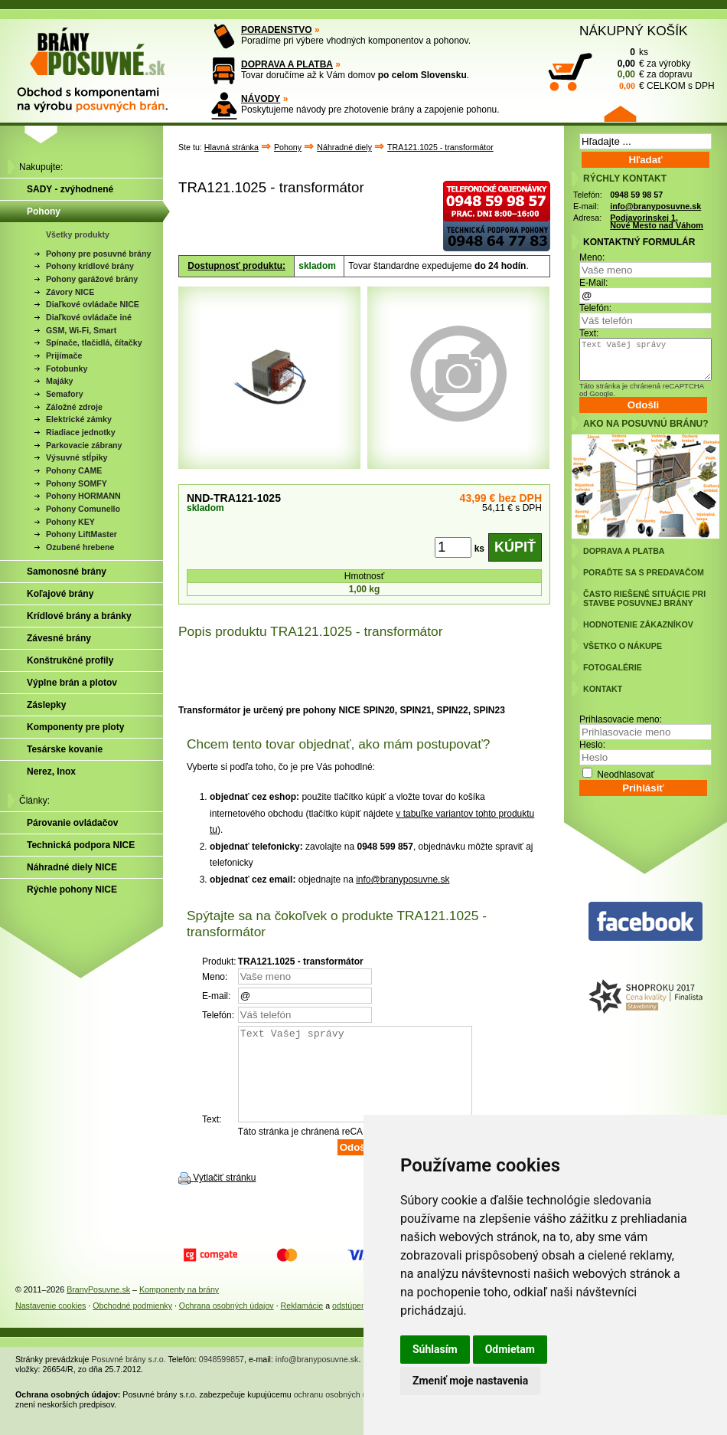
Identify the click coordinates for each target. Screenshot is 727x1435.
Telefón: (595, 308)
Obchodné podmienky (132, 1324)
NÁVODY (260, 98)
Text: (588, 333)
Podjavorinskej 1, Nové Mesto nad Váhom (656, 222)
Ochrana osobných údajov (226, 1324)
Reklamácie (302, 1324)
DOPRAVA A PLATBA (287, 64)
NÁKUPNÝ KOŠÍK (633, 30)
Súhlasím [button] (435, 1349)
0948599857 (221, 1377)
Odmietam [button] (510, 1349)
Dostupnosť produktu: (236, 265)
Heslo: (592, 744)
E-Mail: (593, 282)
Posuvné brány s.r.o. (129, 1377)
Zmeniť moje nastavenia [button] (470, 1380)
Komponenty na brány (179, 1307)
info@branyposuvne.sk (402, 879)
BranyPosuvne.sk (98, 1307)
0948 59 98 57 (636, 194)
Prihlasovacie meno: (620, 719)
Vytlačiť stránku (224, 1196)
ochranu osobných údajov (340, 1412)
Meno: (592, 257)
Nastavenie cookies (50, 1324)
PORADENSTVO (276, 30)
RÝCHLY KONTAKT (625, 178)
